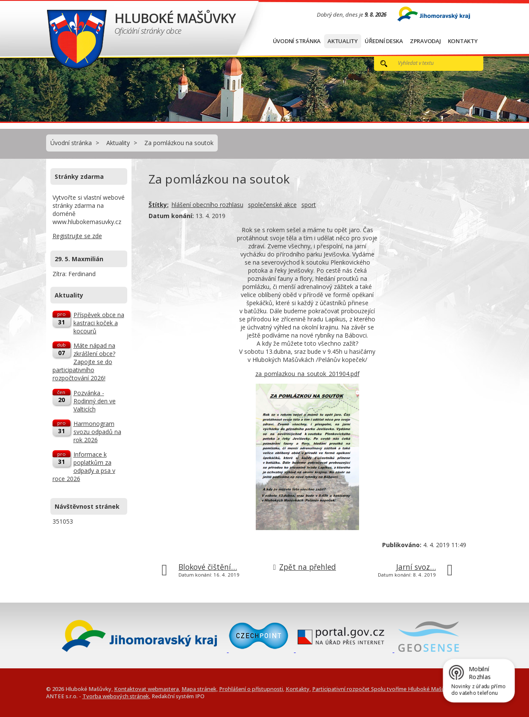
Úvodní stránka (297, 41)
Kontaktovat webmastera (146, 689)
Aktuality (342, 41)
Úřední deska (384, 41)
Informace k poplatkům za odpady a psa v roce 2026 (84, 466)
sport (308, 205)
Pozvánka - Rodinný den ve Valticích (94, 401)
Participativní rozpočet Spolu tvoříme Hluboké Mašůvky (383, 689)
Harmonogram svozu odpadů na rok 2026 (97, 432)
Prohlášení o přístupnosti (251, 689)
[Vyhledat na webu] (431, 62)
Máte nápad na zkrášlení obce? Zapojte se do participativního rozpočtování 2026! (84, 361)
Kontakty (463, 41)
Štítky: (159, 205)
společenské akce (272, 205)
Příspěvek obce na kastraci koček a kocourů (98, 323)
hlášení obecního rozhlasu (207, 205)
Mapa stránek (198, 689)
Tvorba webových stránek (115, 696)
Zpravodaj (425, 41)
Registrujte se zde (77, 236)
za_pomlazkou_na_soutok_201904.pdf (307, 374)
